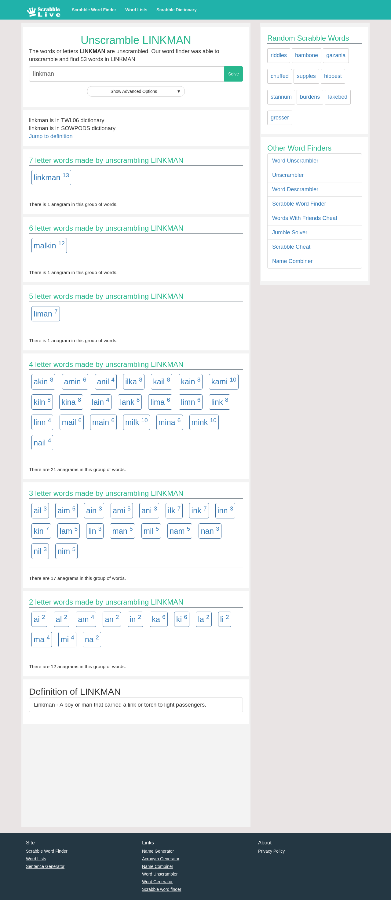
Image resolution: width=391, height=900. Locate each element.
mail (71, 422)
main (103, 422)
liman (46, 313)
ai (39, 619)
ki (181, 619)
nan (210, 530)
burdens (310, 97)
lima (160, 401)
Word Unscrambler (295, 161)
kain (190, 381)
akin (43, 381)
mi (67, 639)
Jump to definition (51, 136)
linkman (51, 177)
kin (41, 530)
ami (122, 510)
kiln (42, 401)
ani (149, 510)
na (92, 639)
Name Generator (158, 851)
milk (136, 422)
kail (161, 381)
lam (69, 530)
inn (225, 510)
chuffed (280, 76)
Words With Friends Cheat (304, 218)
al (62, 619)
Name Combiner (292, 261)
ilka (133, 381)
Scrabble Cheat (291, 247)
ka (159, 619)
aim (66, 510)
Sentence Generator (45, 866)
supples (306, 76)
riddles (279, 55)
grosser (280, 118)
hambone (306, 55)
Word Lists (136, 9)
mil (151, 530)
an (112, 619)
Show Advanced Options (146, 91)
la (204, 619)
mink (204, 422)
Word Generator (157, 881)
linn (42, 422)
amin (75, 381)
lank (130, 401)
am (86, 619)
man (122, 530)
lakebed (337, 97)
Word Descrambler (295, 189)
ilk (174, 510)
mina (170, 422)
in (135, 619)
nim (66, 551)
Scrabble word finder (161, 889)
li (224, 619)
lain (100, 401)
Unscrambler (288, 175)
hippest (333, 76)
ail (40, 510)
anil (106, 381)
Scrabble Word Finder (94, 9)
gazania (335, 55)
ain (94, 510)
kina (71, 401)
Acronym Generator (160, 858)
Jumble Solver (289, 232)
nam (180, 530)
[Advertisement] (136, 770)
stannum (281, 97)
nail (42, 442)
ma (42, 639)
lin (94, 530)
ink (198, 510)
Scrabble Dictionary (176, 9)
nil (40, 551)
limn (190, 401)
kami (223, 381)
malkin (49, 245)
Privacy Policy (271, 851)
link (219, 401)
